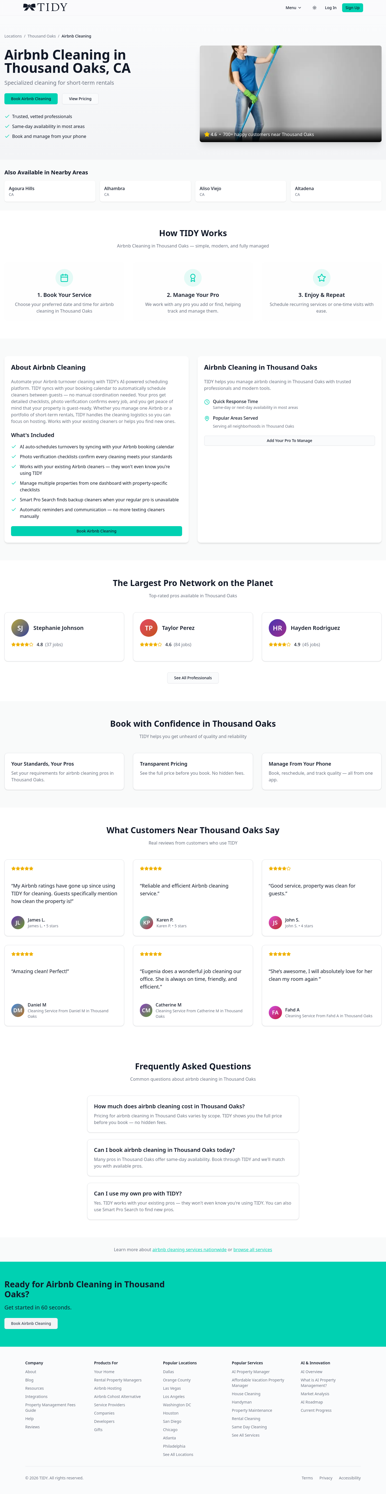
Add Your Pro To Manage (289, 440)
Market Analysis (315, 1393)
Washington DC (177, 1404)
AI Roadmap (312, 1402)
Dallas (168, 1371)
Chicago (170, 1429)
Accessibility (350, 1477)
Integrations (36, 1396)
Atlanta (169, 1437)
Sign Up (352, 7)
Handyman (242, 1402)
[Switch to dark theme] (315, 8)
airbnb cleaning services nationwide (189, 1250)
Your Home (104, 1371)
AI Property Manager (251, 1371)
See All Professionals (193, 677)
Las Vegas (172, 1388)
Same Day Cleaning (249, 1426)
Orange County (177, 1380)
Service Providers (109, 1404)
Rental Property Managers (118, 1380)
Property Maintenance (252, 1410)
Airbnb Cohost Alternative (117, 1396)
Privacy (326, 1477)
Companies (104, 1413)
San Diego (172, 1421)
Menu (294, 7)
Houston (171, 1413)
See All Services (245, 1435)
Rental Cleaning (246, 1418)
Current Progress (316, 1410)
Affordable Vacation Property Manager (258, 1382)
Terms (307, 1477)
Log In (331, 7)
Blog (29, 1380)
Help (29, 1418)
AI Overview (311, 1371)
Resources (34, 1388)
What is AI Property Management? (318, 1382)
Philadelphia (174, 1446)
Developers (104, 1421)
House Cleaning (246, 1393)
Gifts (98, 1429)
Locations (13, 36)
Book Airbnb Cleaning (31, 98)
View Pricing (80, 98)
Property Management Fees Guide (50, 1407)
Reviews (32, 1426)
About (30, 1371)
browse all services (252, 1250)
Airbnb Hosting (107, 1388)
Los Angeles (174, 1396)
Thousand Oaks (42, 36)
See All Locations (178, 1454)
